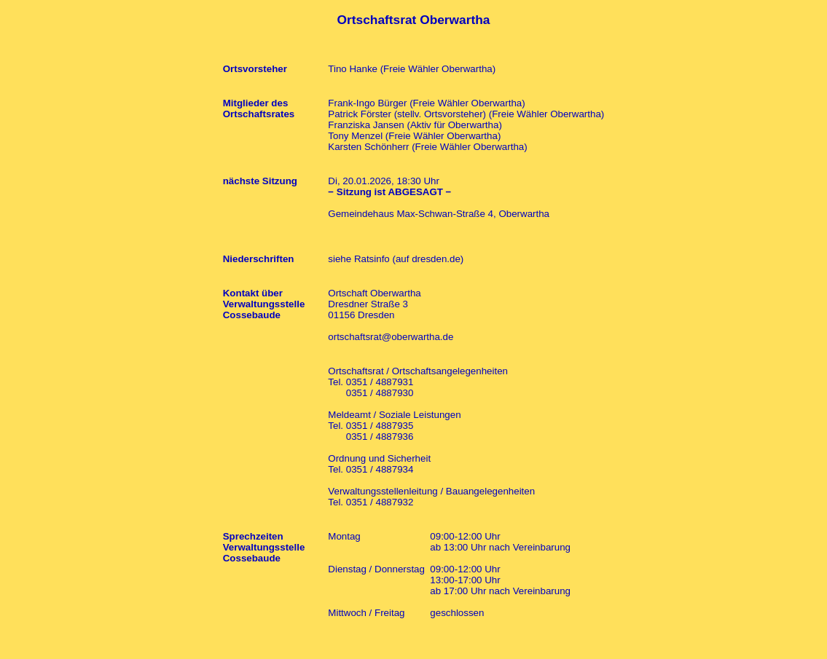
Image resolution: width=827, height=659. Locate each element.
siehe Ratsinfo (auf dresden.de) (395, 258)
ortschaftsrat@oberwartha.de (390, 336)
